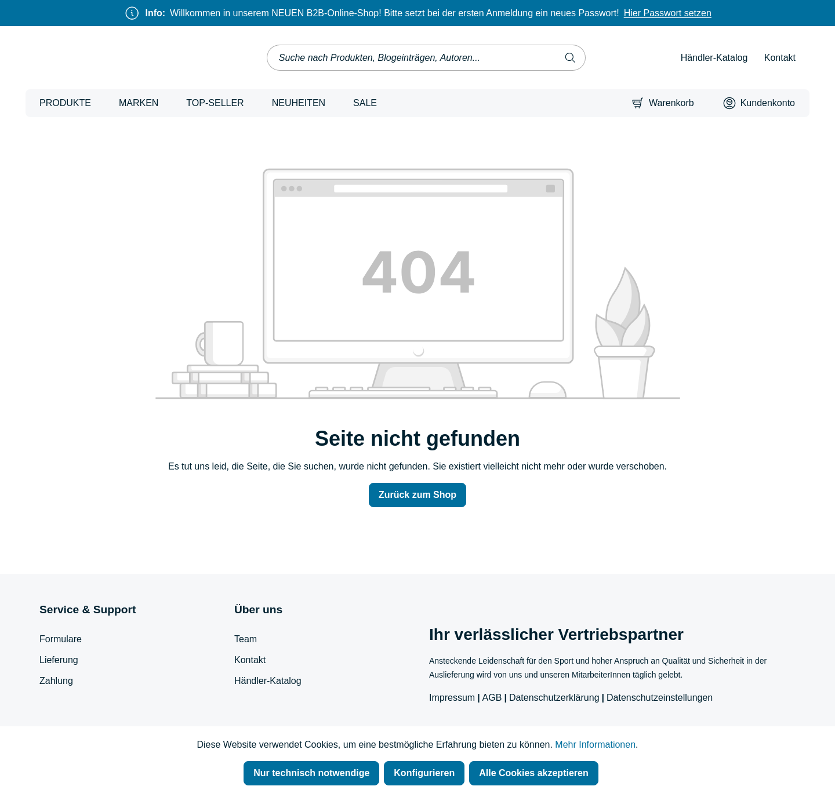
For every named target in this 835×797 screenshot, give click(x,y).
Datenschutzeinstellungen (660, 698)
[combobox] (411, 58)
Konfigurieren (424, 773)
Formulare (60, 639)
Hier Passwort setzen (667, 13)
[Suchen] (571, 58)
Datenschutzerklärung (554, 698)
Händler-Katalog (714, 58)
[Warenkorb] (662, 103)
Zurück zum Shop (417, 495)
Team (245, 639)
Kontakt (780, 58)
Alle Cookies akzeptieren (534, 773)
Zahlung (56, 681)
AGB (492, 698)
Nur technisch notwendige (311, 773)
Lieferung (58, 660)
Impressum (452, 698)
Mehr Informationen (595, 744)
